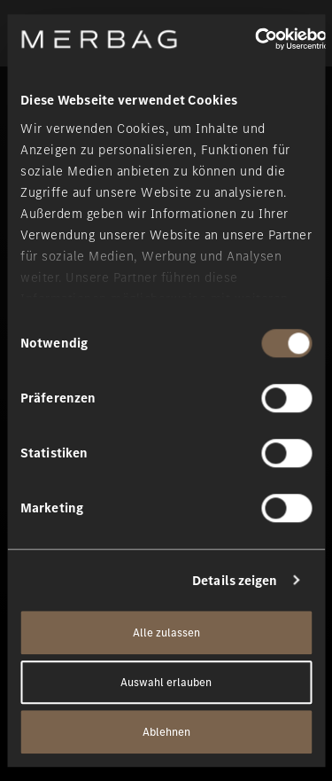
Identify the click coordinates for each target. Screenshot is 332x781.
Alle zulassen (166, 632)
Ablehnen (166, 731)
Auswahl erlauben (166, 682)
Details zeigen (234, 581)
